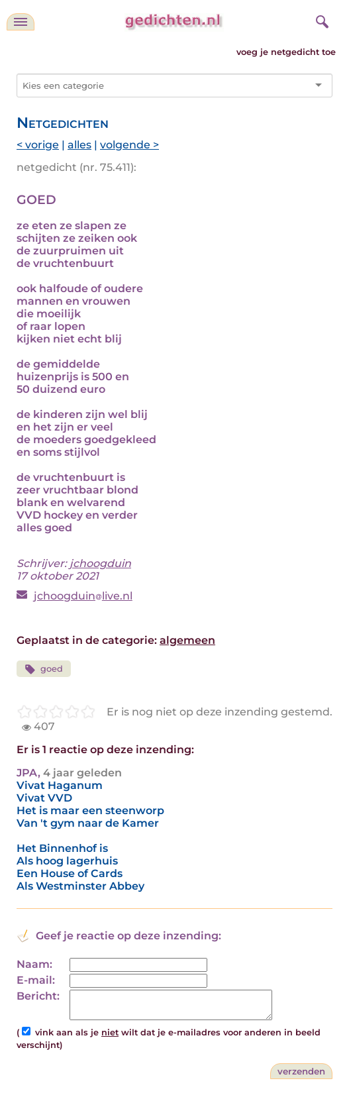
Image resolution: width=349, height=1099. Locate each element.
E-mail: (36, 980)
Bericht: (38, 996)
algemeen (187, 640)
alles (79, 144)
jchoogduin (100, 563)
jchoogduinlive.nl (83, 596)
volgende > (129, 144)
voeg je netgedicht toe (286, 52)
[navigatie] (20, 21)
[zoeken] (320, 19)
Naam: (34, 964)
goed (44, 669)
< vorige (38, 144)
